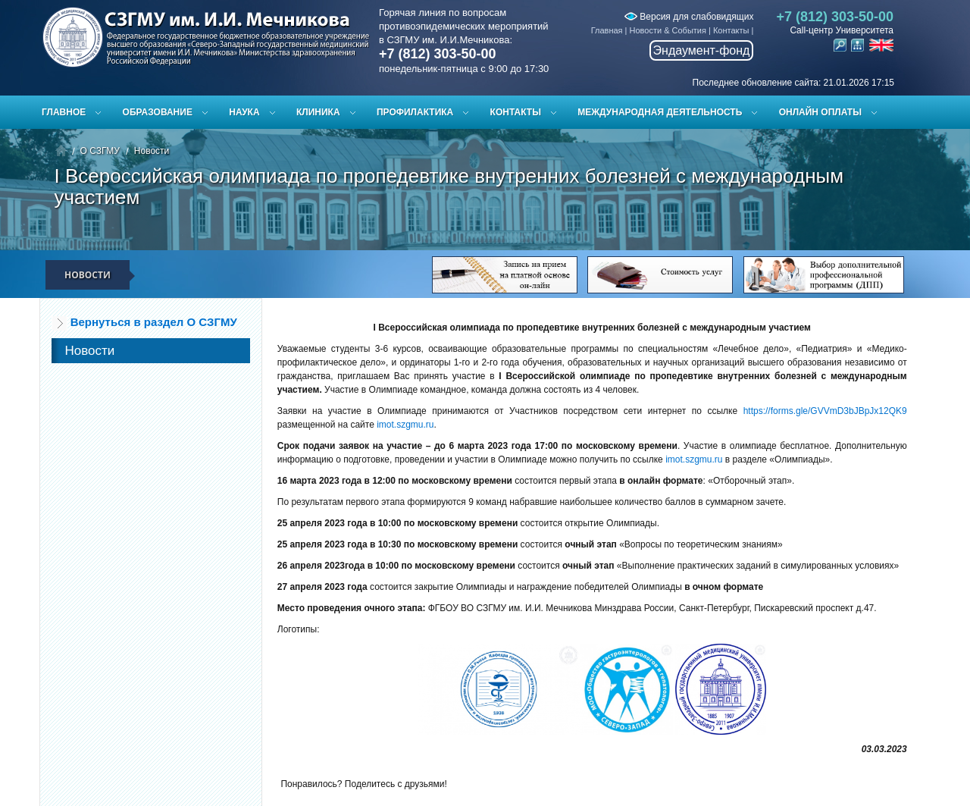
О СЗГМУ (100, 151)
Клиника (318, 112)
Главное (64, 112)
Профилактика (415, 112)
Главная (607, 30)
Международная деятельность (659, 112)
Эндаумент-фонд (701, 50)
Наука (244, 112)
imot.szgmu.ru (405, 424)
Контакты (731, 30)
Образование (157, 112)
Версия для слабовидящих (688, 16)
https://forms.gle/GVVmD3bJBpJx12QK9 (825, 411)
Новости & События (668, 30)
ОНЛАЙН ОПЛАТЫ (820, 112)
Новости (151, 151)
